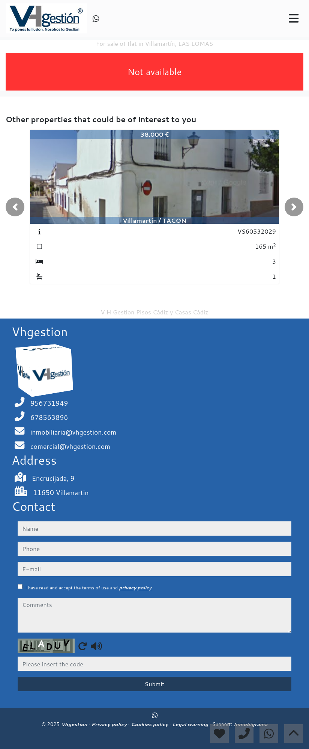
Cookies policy (150, 724)
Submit (155, 684)
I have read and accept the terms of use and (88, 587)
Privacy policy (110, 724)
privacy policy (135, 587)
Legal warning (191, 724)
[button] (15, 207)
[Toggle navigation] (293, 18)
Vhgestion (74, 724)
